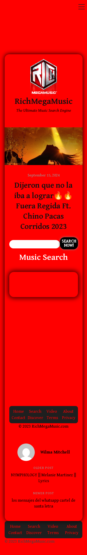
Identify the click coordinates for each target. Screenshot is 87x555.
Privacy (68, 417)
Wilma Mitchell (55, 452)
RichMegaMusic (43, 101)
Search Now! (69, 243)
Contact (18, 417)
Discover (35, 417)
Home (18, 411)
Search (35, 411)
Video (51, 411)
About (68, 411)
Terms (52, 417)
